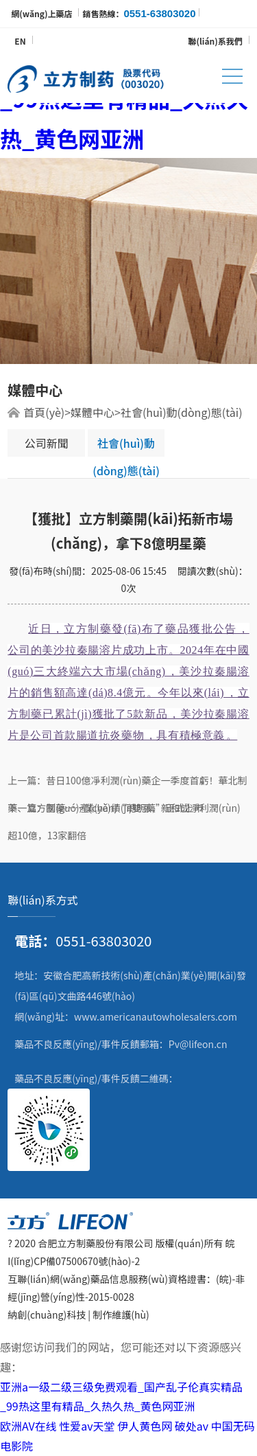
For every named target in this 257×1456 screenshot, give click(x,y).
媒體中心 (92, 412)
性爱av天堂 (86, 1426)
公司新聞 (47, 443)
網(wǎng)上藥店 (41, 13)
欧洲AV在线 (28, 1426)
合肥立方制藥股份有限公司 (95, 1243)
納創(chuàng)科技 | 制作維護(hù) (78, 1314)
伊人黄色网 (144, 1426)
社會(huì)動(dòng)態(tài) (182, 412)
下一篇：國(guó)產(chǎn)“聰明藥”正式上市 (106, 808)
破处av (191, 1426)
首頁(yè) (43, 412)
